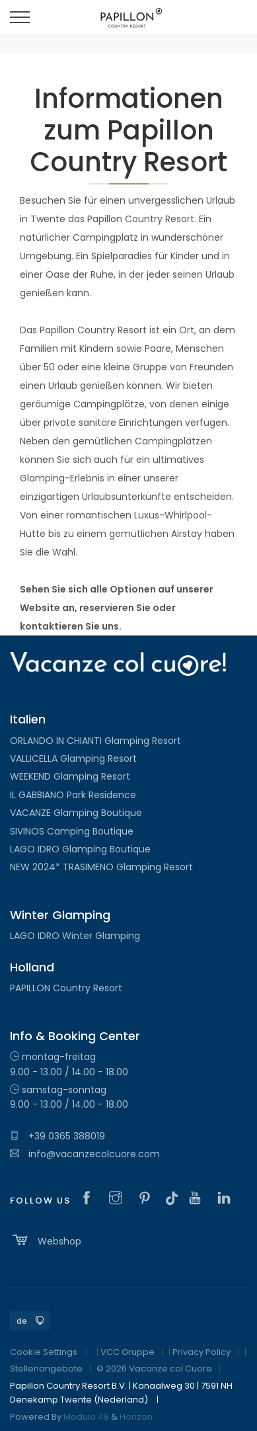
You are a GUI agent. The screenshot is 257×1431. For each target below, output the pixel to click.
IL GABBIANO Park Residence (73, 794)
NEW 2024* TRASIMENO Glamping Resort (101, 867)
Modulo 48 (86, 1417)
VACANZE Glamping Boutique (76, 812)
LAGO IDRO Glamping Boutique (80, 849)
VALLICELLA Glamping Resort (73, 758)
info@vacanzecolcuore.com (85, 1154)
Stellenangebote (46, 1368)
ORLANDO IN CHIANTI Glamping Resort (95, 740)
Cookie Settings (43, 1352)
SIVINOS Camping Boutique (71, 831)
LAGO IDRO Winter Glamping (75, 935)
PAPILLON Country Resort (66, 988)
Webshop (45, 1240)
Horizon (136, 1417)
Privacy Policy (201, 1352)
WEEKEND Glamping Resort (70, 776)
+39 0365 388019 (57, 1136)
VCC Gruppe (127, 1352)
